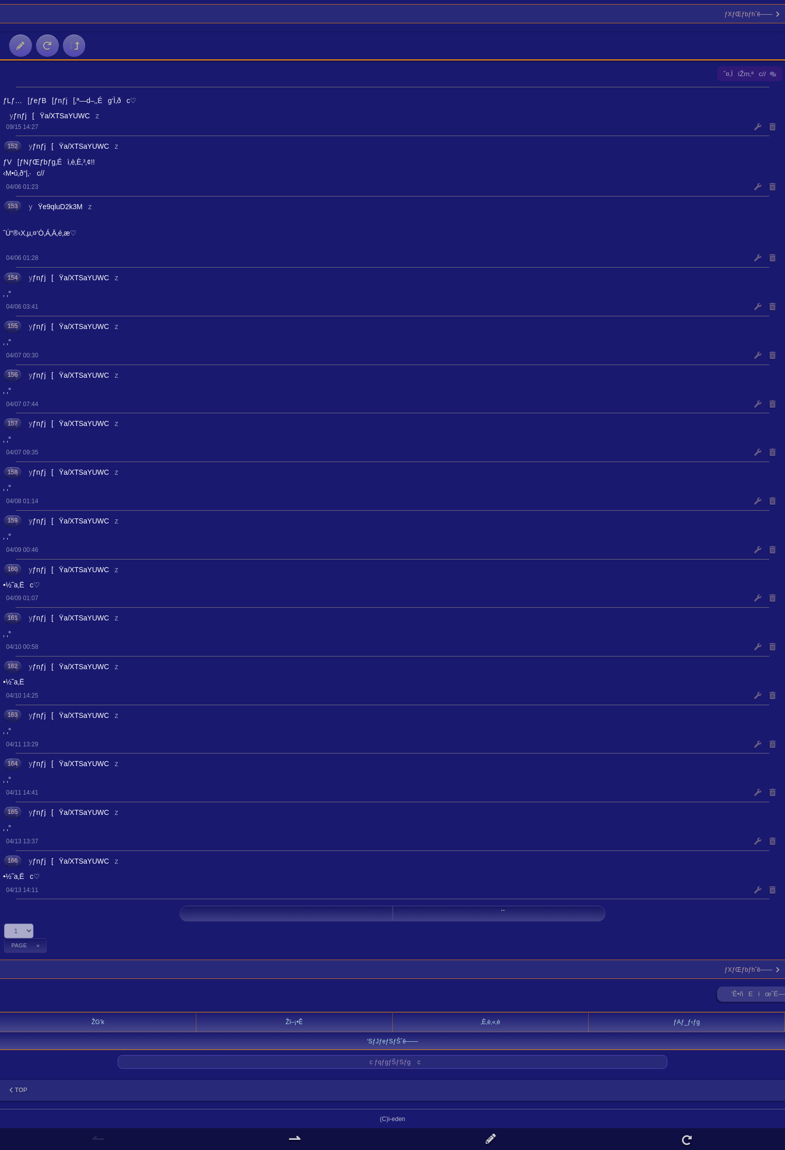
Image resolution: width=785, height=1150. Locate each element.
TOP (18, 1090)
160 (13, 569)
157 (13, 423)
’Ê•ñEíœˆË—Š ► (758, 996)
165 (13, 811)
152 (13, 146)
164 (13, 763)
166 (13, 860)
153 (13, 206)
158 (13, 472)
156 (13, 374)
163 (13, 714)
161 (13, 617)
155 (13, 326)
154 (13, 277)
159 (13, 520)
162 (13, 666)
